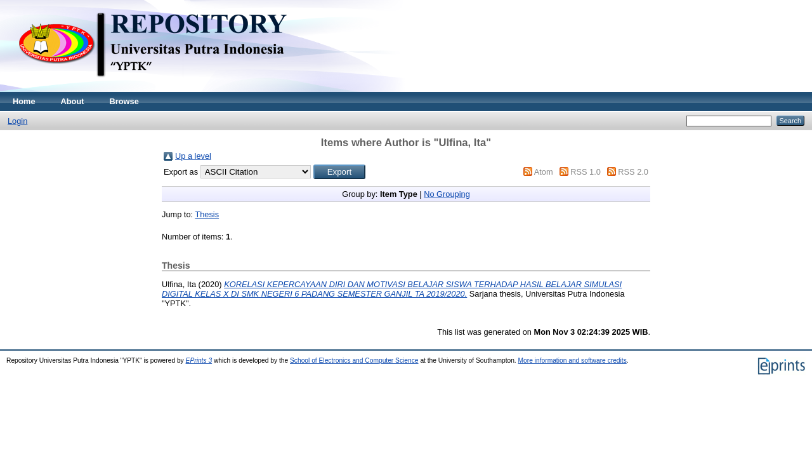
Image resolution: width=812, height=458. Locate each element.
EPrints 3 (199, 360)
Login (17, 121)
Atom (543, 172)
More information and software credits (572, 360)
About (72, 101)
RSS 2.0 (633, 172)
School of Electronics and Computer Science (354, 360)
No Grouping (447, 194)
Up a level (193, 156)
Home (24, 101)
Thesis (207, 214)
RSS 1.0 (585, 172)
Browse (124, 101)
